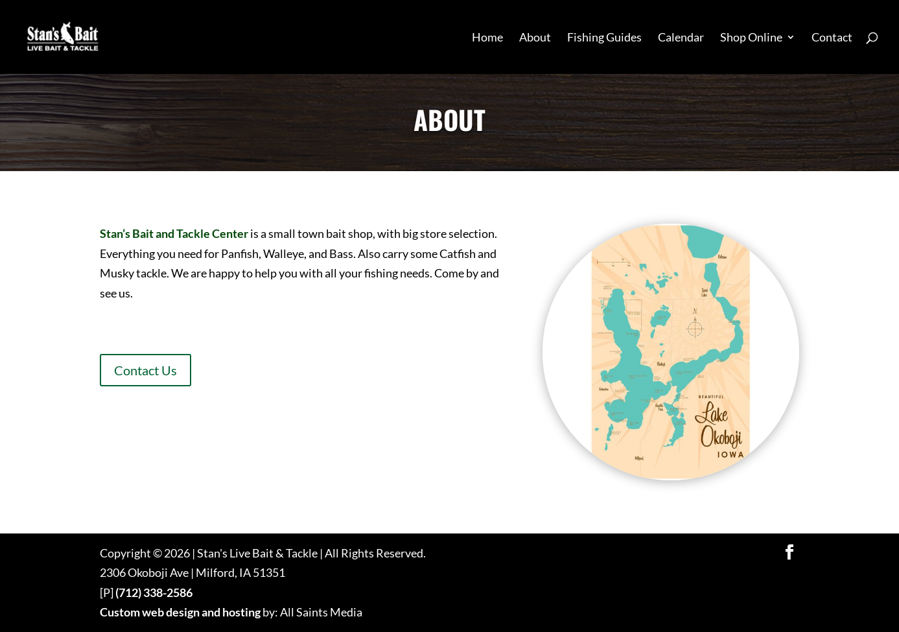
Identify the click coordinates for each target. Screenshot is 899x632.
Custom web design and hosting (180, 612)
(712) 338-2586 (154, 592)
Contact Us (145, 370)
